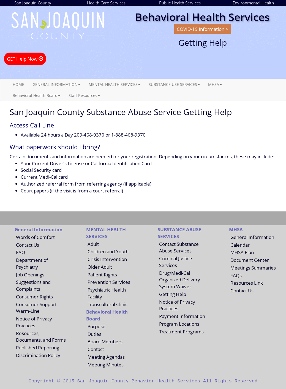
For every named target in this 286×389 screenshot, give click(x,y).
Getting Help (172, 294)
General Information (252, 237)
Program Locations (179, 323)
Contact (96, 349)
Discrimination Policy (38, 355)
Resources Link (246, 282)
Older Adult (100, 266)
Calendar (240, 244)
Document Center (249, 260)
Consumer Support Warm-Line (36, 307)
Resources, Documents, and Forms (41, 336)
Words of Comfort (35, 237)
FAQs (236, 275)
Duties (94, 334)
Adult (93, 244)
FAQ (20, 252)
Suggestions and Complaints (33, 285)
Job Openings (30, 274)
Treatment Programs (181, 331)
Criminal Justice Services (175, 261)
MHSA (215, 84)
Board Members (105, 341)
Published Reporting (37, 347)
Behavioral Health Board (36, 95)
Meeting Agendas (106, 356)
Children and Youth (108, 251)
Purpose (96, 326)
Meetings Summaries (253, 267)
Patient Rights (102, 274)
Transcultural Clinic (107, 304)
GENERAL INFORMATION (56, 84)
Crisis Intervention (107, 259)
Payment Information (182, 316)
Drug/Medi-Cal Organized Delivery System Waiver (179, 280)
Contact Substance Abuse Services (179, 247)
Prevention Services (109, 282)
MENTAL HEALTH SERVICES (114, 84)
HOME (18, 84)
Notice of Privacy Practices (34, 322)
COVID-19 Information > (202, 29)
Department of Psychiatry (32, 263)
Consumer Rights (34, 296)
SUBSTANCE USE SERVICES (174, 84)
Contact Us (27, 244)
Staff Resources (84, 95)
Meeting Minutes (106, 364)
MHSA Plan (242, 252)
